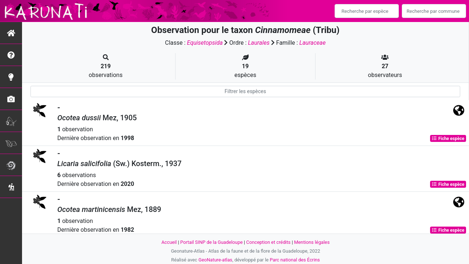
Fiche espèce (448, 138)
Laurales (259, 42)
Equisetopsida (205, 42)
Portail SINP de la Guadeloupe (211, 242)
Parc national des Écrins (295, 260)
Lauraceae (312, 42)
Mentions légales (312, 242)
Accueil (169, 242)
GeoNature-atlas (215, 260)
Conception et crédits (268, 242)
